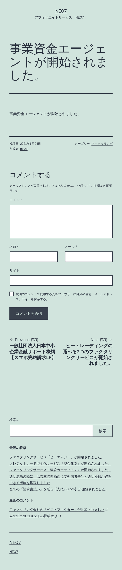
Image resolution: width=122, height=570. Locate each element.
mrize (24, 148)
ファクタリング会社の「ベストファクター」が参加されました (56, 510)
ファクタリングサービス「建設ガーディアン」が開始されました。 (60, 470)
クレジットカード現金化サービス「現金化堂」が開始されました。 (60, 463)
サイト (14, 270)
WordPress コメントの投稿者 (31, 516)
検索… (14, 420)
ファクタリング (102, 143)
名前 (13, 247)
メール (70, 247)
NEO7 (61, 11)
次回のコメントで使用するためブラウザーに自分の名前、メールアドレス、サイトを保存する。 (64, 296)
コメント (16, 200)
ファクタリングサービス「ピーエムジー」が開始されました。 (56, 457)
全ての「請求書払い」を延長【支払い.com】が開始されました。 (59, 489)
